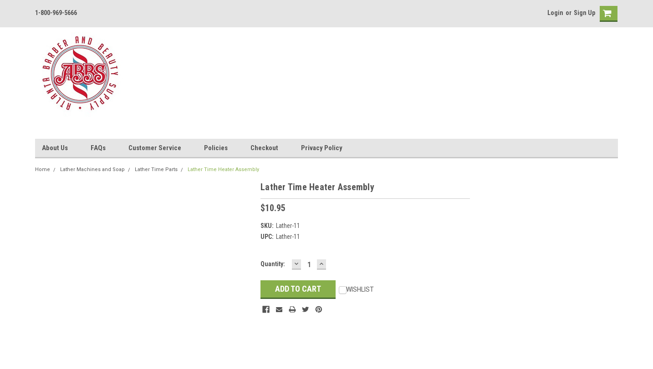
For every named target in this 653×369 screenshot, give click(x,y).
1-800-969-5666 (56, 12)
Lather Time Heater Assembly (223, 169)
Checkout (264, 148)
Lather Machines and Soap (92, 169)
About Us (55, 148)
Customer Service (154, 148)
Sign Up (584, 12)
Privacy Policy (321, 148)
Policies (216, 148)
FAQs (98, 148)
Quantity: (272, 264)
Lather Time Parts (156, 169)
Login (555, 12)
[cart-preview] (606, 14)
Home (42, 169)
